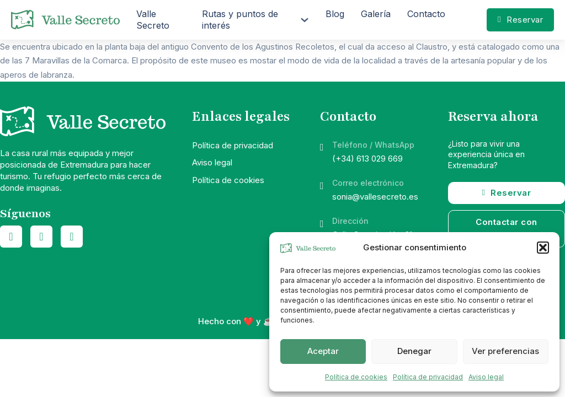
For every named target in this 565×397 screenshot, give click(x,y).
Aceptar (323, 351)
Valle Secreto (152, 19)
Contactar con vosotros (506, 229)
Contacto (426, 13)
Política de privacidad (428, 377)
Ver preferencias (505, 351)
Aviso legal (486, 377)
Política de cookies (356, 377)
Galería (376, 13)
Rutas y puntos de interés (240, 19)
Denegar (414, 351)
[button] (542, 247)
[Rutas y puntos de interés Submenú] (304, 19)
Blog (335, 13)
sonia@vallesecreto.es (375, 196)
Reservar (520, 19)
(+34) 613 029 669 (367, 158)
